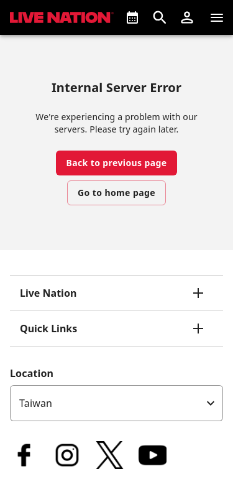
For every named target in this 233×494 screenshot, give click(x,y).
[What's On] (132, 17)
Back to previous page (116, 163)
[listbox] (116, 403)
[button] (187, 17)
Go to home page (116, 192)
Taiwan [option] (35, 403)
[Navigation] (217, 17)
